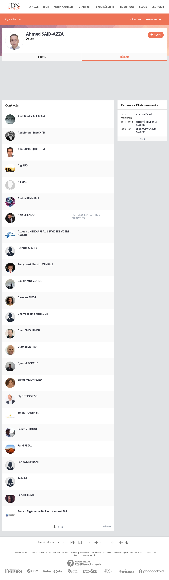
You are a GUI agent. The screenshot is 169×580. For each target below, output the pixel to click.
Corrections (151, 553)
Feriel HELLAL (26, 495)
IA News (34, 6)
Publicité (43, 553)
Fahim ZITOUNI (27, 429)
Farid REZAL (25, 445)
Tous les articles (137, 553)
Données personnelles (80, 553)
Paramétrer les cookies (102, 553)
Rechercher (15, 19)
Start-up (84, 6)
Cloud (143, 6)
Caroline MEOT (27, 297)
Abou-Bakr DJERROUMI (32, 149)
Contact (34, 553)
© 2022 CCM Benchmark (84, 555)
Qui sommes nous (21, 553)
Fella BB (22, 478)
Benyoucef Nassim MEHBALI (35, 264)
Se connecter (153, 19)
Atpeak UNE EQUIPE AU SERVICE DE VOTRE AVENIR (43, 233)
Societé (65, 553)
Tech (46, 6)
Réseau (124, 56)
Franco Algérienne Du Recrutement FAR (42, 511)
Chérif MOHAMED (29, 330)
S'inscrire (135, 19)
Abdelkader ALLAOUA (31, 116)
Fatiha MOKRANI (28, 462)
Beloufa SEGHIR (27, 248)
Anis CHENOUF (27, 215)
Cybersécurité (105, 6)
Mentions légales (121, 553)
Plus (142, 139)
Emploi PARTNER (28, 412)
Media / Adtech (63, 6)
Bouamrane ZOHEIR (30, 281)
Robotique (127, 6)
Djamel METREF (27, 347)
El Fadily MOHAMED (30, 379)
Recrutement (54, 553)
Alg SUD (23, 165)
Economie (158, 6)
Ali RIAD (22, 182)
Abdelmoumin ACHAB (31, 132)
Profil (42, 56)
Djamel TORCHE (28, 363)
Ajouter (157, 34)
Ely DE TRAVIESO (27, 396)
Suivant (106, 526)
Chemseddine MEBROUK (33, 314)
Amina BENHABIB (28, 198)
